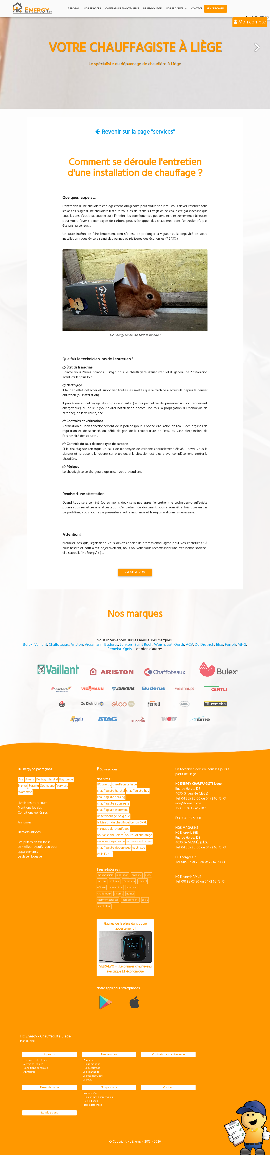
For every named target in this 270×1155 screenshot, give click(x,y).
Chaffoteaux (59, 645)
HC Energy (104, 784)
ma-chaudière (105, 875)
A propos (73, 9)
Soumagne (47, 785)
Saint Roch (143, 645)
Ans (21, 779)
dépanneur (132, 887)
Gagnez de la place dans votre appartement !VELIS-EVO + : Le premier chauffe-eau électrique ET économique (125, 947)
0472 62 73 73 (216, 798)
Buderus (111, 645)
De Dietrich (204, 645)
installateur (104, 906)
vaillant (142, 881)
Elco (219, 645)
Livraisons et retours (32, 803)
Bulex (28, 645)
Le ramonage (91, 1064)
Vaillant (40, 645)
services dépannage (111, 841)
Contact (196, 9)
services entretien (139, 841)
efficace (101, 887)
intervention (116, 887)
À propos (49, 1054)
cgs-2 (145, 900)
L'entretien (89, 1060)
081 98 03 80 (190, 881)
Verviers (62, 785)
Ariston (77, 645)
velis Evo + (104, 854)
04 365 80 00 (190, 798)
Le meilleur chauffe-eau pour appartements (38, 849)
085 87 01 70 (190, 862)
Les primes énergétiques (98, 1097)
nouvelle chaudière (110, 835)
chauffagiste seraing (111, 797)
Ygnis (127, 649)
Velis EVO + (90, 1101)
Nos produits (176, 9)
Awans (30, 779)
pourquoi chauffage (138, 835)
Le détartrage (91, 1068)
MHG (242, 645)
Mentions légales (30, 807)
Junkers (126, 645)
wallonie (115, 881)
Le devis (87, 1080)
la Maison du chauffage (113, 822)
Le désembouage (30, 856)
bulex (148, 875)
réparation (122, 875)
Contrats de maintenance (122, 9)
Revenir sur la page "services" (135, 132)
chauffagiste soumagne (113, 803)
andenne (137, 875)
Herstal (53, 779)
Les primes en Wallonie (34, 842)
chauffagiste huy (137, 790)
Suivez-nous (107, 769)
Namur (22, 785)
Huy (61, 779)
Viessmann (93, 645)
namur (130, 894)
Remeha (114, 649)
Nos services (92, 9)
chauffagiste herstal (111, 790)
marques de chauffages (113, 828)
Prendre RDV (135, 572)
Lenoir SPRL (138, 822)
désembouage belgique (113, 816)
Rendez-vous (215, 9)
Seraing (34, 785)
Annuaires (25, 822)
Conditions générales (33, 812)
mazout (102, 881)
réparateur (129, 881)
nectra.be (138, 847)
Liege (69, 779)
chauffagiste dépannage (114, 847)
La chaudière (90, 1093)
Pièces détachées (92, 1105)
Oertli (179, 645)
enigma (118, 894)
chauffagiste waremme (112, 810)
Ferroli (230, 645)
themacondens (130, 900)
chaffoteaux (104, 894)
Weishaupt (163, 645)
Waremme (25, 792)
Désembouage (152, 9)
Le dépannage (91, 1072)
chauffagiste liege (124, 784)
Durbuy (41, 779)
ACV (189, 645)
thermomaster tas (108, 900)
